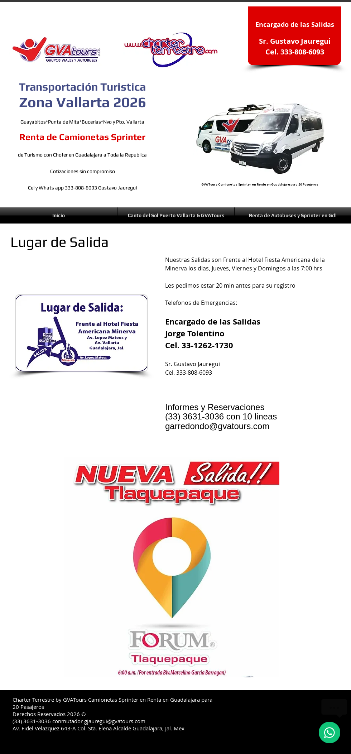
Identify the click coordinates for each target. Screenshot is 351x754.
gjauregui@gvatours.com (114, 721)
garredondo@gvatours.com (217, 426)
